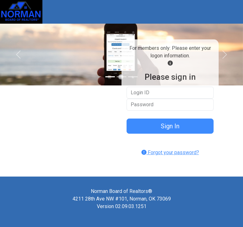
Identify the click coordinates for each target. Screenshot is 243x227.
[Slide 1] (110, 76)
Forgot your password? (170, 152)
